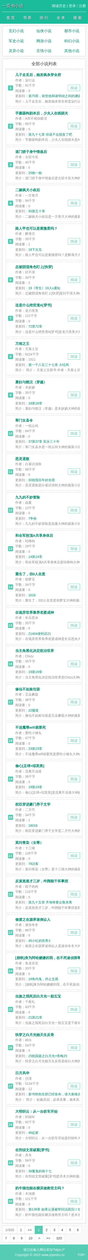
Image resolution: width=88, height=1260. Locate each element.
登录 (72, 6)
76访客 (33, 864)
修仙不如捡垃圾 (27, 689)
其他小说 (71, 51)
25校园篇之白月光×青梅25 (47, 1056)
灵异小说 (16, 51)
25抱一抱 (35, 173)
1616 (32, 595)
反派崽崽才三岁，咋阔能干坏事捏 (41, 881)
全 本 (61, 18)
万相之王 (22, 344)
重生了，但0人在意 (30, 574)
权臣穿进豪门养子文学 (32, 804)
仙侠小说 (43, 31)
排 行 (44, 18)
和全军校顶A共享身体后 (34, 535)
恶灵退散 (22, 459)
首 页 (10, 18)
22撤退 (33, 710)
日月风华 (22, 1073)
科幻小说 (71, 41)
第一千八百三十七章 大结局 (48, 365)
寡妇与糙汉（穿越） (31, 382)
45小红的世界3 (39, 941)
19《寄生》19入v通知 (44, 288)
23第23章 (35, 748)
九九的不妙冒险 (27, 497)
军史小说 (16, 41)
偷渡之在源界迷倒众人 (32, 919)
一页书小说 (12, 6)
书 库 (27, 18)
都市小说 (71, 31)
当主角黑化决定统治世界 (34, 651)
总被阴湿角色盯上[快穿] (34, 267)
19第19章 (35, 672)
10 (30, 1238)
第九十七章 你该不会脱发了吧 (50, 134)
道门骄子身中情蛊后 (31, 152)
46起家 (33, 1132)
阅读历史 (59, 6)
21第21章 (35, 1017)
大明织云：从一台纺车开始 (36, 1111)
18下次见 (35, 249)
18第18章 (35, 403)
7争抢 (32, 518)
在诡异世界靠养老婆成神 (34, 612)
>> (48, 1238)
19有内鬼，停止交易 (43, 979)
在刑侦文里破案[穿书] (32, 1150)
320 (59, 1238)
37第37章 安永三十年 (44, 441)
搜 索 (77, 18)
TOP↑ (81, 1255)
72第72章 (35, 326)
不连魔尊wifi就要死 (30, 727)
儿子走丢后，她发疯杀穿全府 (38, 75)
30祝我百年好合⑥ (41, 480)
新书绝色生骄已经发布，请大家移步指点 (58, 1094)
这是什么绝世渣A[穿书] (33, 305)
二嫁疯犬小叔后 (27, 190)
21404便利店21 (39, 634)
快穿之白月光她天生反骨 (34, 1035)
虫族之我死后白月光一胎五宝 (38, 996)
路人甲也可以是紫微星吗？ (36, 228)
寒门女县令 (24, 420)
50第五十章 (36, 211)
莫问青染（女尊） (29, 843)
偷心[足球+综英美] (29, 766)
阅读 (73, 88)
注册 (82, 6)
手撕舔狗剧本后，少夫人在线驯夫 (41, 113)
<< (30, 1230)
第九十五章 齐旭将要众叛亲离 (50, 902)
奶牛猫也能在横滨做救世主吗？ (40, 1188)
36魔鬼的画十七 (40, 1171)
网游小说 (43, 41)
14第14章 (35, 557)
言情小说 (43, 51)
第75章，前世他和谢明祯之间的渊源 (54, 96)
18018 (33, 825)
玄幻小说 (16, 31)
